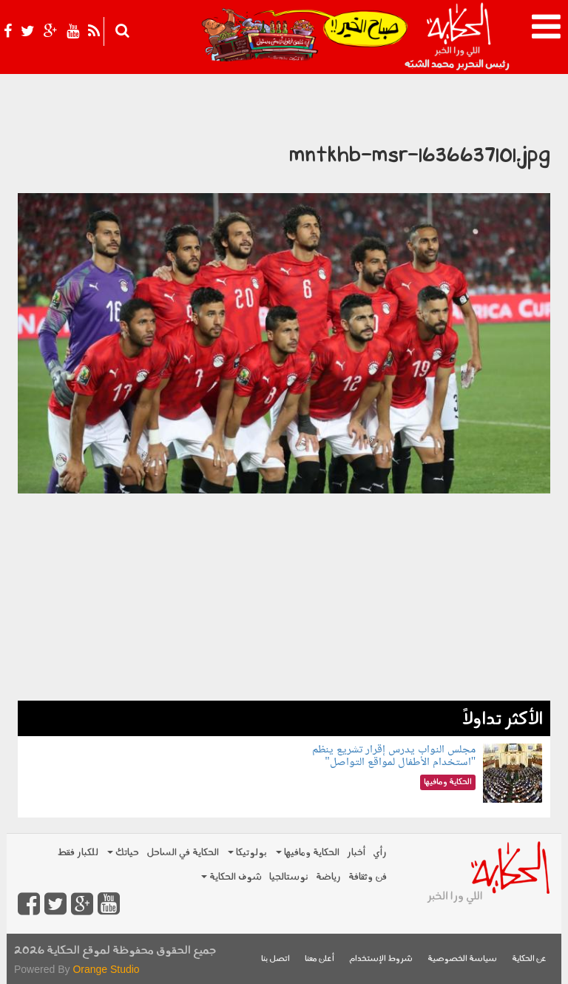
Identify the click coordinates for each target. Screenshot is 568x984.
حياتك (123, 853)
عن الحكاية (529, 959)
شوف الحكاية (231, 877)
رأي (380, 853)
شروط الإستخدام (381, 959)
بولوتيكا (247, 853)
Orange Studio (105, 969)
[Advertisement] (284, 597)
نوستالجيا (288, 877)
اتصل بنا (275, 959)
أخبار (356, 853)
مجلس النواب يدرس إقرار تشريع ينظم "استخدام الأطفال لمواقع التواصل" (394, 756)
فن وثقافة (367, 877)
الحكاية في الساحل (182, 853)
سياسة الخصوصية (462, 959)
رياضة (328, 877)
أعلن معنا (319, 959)
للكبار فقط (77, 853)
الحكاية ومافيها (307, 853)
